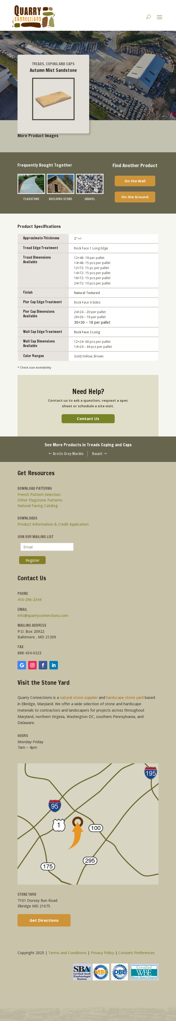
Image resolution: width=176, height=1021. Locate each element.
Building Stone (60, 198)
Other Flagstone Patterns (40, 500)
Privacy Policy (102, 952)
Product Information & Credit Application (53, 524)
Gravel (89, 198)
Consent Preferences (136, 952)
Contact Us (88, 418)
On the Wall (135, 181)
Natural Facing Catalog (38, 505)
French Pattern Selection (39, 494)
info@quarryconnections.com (43, 615)
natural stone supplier (79, 697)
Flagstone (31, 198)
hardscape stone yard (125, 697)
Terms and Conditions (67, 952)
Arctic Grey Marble (65, 454)
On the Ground (134, 196)
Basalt (99, 454)
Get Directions (44, 920)
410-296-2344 (29, 599)
